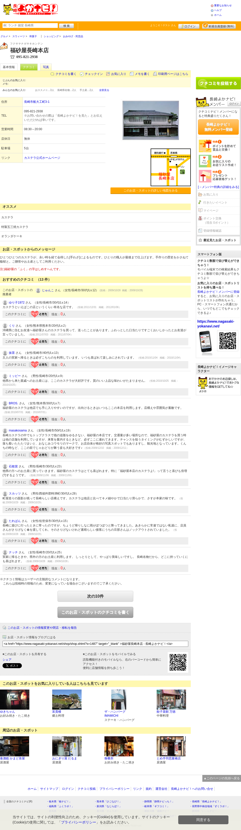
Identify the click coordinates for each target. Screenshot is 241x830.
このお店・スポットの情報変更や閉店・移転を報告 (42, 627)
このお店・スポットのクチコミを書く (95, 612)
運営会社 (161, 789)
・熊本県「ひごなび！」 (108, 801)
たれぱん (15, 521)
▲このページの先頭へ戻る (222, 778)
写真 (46, 67)
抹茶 (12, 353)
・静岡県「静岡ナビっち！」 (158, 801)
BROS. (13, 403)
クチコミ (29, 67)
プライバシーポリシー (114, 789)
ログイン (189, 25)
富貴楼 (56, 711)
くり (12, 325)
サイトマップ (49, 789)
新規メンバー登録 (219, 25)
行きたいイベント (215, 202)
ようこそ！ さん (163, 25)
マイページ (210, 210)
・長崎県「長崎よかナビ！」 (206, 801)
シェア (7, 659)
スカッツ (15, 493)
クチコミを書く (66, 74)
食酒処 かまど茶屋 (12, 758)
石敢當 (13, 466)
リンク (137, 789)
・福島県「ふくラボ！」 (60, 806)
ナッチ (13, 552)
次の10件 (95, 596)
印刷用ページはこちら (173, 74)
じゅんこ (48, 290)
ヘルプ (218, 10)
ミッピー (15, 376)
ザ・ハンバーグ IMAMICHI (115, 714)
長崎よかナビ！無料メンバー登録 (218, 126)
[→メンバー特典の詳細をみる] (218, 187)
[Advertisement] (134, 10)
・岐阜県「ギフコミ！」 (155, 806)
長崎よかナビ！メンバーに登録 (218, 292)
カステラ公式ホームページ (42, 158)
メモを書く (142, 74)
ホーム (218, 15)
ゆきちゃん (7, 711)
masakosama (18, 430)
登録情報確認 (212, 230)
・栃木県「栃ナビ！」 (59, 801)
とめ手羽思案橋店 (169, 758)
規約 (149, 789)
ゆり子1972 (17, 302)
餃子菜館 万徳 (166, 711)
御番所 (108, 758)
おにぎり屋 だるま (64, 758)
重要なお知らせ (223, 5)
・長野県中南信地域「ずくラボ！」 (210, 806)
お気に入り (118, 74)
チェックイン (94, 74)
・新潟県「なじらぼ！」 (108, 806)
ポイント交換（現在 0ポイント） (216, 220)
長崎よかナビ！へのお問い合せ (192, 789)
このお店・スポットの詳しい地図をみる (151, 190)
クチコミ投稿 (87, 789)
